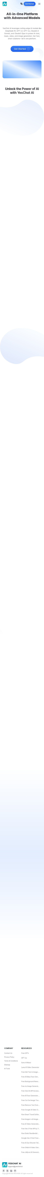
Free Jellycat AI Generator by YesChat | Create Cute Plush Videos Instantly (30, 1152)
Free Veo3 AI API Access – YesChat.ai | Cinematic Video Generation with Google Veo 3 (30, 1091)
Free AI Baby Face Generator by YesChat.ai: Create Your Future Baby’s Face (30, 1077)
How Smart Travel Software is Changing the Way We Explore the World (30, 1114)
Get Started (29, 4)
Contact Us (8, 1053)
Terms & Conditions (11, 1061)
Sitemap (7, 1065)
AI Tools (7, 1068)
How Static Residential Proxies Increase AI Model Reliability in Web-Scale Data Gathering (30, 1133)
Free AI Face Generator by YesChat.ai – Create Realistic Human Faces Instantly (30, 1095)
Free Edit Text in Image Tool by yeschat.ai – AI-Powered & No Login (30, 1072)
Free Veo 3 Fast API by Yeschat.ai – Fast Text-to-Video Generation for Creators (30, 1129)
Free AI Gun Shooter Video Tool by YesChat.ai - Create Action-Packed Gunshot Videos (30, 1143)
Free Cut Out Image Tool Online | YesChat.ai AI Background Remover (30, 1100)
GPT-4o (24, 1058)
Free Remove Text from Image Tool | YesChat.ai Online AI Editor (30, 1105)
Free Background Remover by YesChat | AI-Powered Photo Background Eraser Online (30, 1081)
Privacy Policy (9, 1057)
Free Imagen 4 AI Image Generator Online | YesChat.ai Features (30, 1119)
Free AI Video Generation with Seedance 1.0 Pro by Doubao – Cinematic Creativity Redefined (30, 1124)
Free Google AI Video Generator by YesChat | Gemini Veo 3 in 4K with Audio (30, 1110)
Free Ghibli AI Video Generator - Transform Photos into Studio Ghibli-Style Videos (30, 1147)
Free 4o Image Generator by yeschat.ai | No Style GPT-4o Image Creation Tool (30, 1086)
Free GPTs (25, 1053)
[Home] (4, 4)
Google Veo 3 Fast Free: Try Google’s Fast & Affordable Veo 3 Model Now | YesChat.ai (30, 1138)
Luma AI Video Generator (30, 1067)
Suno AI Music (26, 1062)
